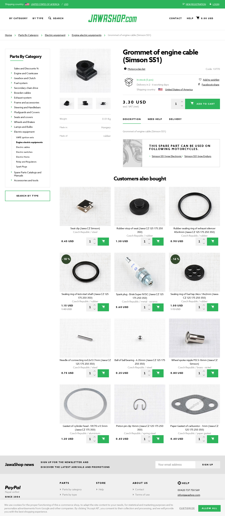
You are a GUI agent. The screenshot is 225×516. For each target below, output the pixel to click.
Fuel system (21, 83)
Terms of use (142, 494)
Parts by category (72, 489)
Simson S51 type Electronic (167, 156)
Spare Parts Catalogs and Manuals (27, 174)
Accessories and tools (26, 180)
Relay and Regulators (26, 161)
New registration (194, 4)
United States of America (45, 4)
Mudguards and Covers (27, 112)
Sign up (207, 464)
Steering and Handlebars (27, 107)
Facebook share (210, 84)
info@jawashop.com (189, 495)
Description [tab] (132, 119)
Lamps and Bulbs (23, 126)
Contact (175, 18)
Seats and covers (23, 117)
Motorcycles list (134, 69)
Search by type (27, 195)
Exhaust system (23, 97)
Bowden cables (22, 92)
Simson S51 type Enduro (197, 156)
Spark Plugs (21, 166)
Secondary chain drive (26, 88)
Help (190, 18)
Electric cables (23, 147)
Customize (187, 508)
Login (214, 4)
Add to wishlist (211, 79)
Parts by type (69, 494)
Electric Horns (22, 156)
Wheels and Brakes (24, 122)
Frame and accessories (26, 102)
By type (38, 18)
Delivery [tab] (175, 119)
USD (66, 4)
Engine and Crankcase (26, 73)
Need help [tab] (155, 119)
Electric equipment (55, 35)
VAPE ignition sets (25, 137)
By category (18, 18)
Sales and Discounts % (26, 68)
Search (55, 18)
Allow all (209, 508)
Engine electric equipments (86, 35)
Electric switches (24, 152)
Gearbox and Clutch (25, 78)
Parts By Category (28, 35)
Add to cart (205, 103)
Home (8, 35)
